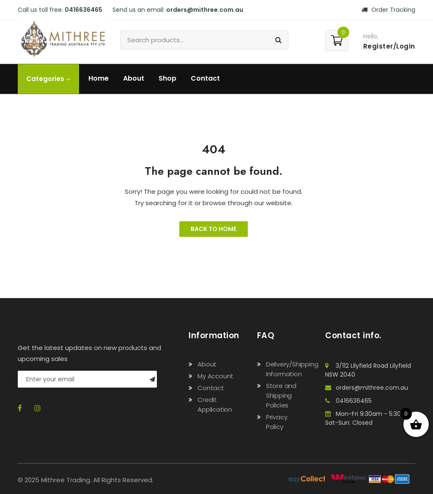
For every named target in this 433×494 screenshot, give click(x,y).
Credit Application (214, 404)
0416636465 (83, 9)
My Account (215, 376)
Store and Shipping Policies (281, 395)
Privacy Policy (277, 422)
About (133, 78)
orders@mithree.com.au (204, 9)
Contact (205, 78)
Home (98, 78)
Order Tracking (388, 9)
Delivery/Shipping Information (292, 369)
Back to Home (213, 229)
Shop (167, 78)
